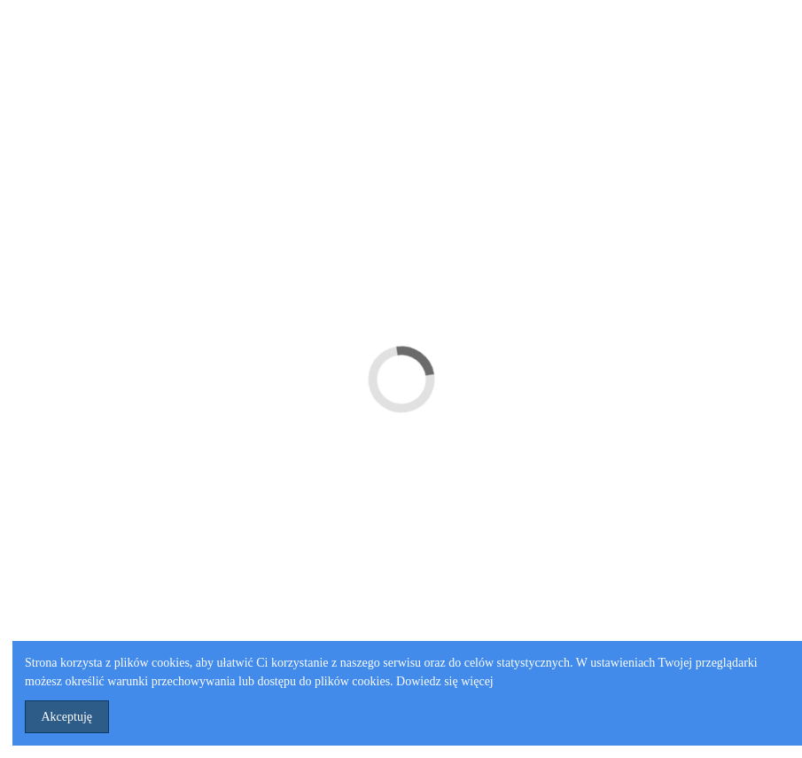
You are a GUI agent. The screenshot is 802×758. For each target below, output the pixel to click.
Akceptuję (67, 716)
